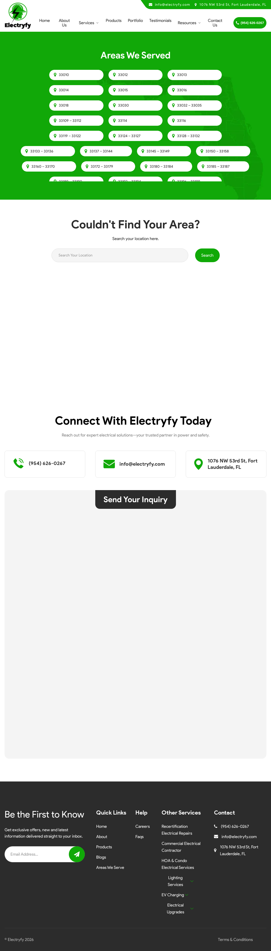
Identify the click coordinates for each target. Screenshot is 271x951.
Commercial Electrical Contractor (181, 847)
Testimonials (160, 20)
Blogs (101, 857)
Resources (187, 23)
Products (113, 20)
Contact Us (215, 22)
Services (86, 23)
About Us (64, 22)
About (101, 836)
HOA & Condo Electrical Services (178, 864)
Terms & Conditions (235, 939)
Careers (142, 826)
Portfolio (135, 20)
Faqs (139, 836)
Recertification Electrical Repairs (177, 830)
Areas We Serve (110, 867)
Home (44, 20)
